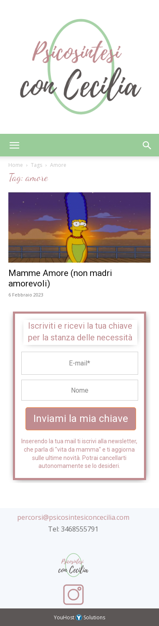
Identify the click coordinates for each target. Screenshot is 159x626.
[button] (14, 145)
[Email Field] (79, 363)
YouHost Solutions (79, 617)
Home (15, 165)
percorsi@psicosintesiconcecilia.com (73, 517)
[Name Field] (79, 390)
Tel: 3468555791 (73, 529)
